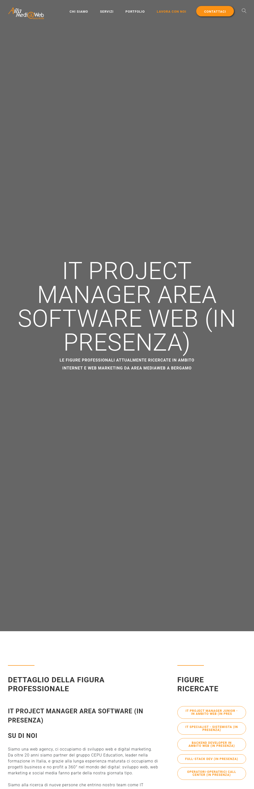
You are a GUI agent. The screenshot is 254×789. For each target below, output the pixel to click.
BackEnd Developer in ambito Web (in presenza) (211, 746)
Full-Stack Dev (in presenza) (211, 762)
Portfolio (135, 11)
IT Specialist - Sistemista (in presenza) (211, 729)
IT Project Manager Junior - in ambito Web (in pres (212, 712)
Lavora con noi (171, 11)
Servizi (107, 11)
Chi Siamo (79, 11)
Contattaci (215, 11)
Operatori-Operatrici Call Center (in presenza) (211, 779)
